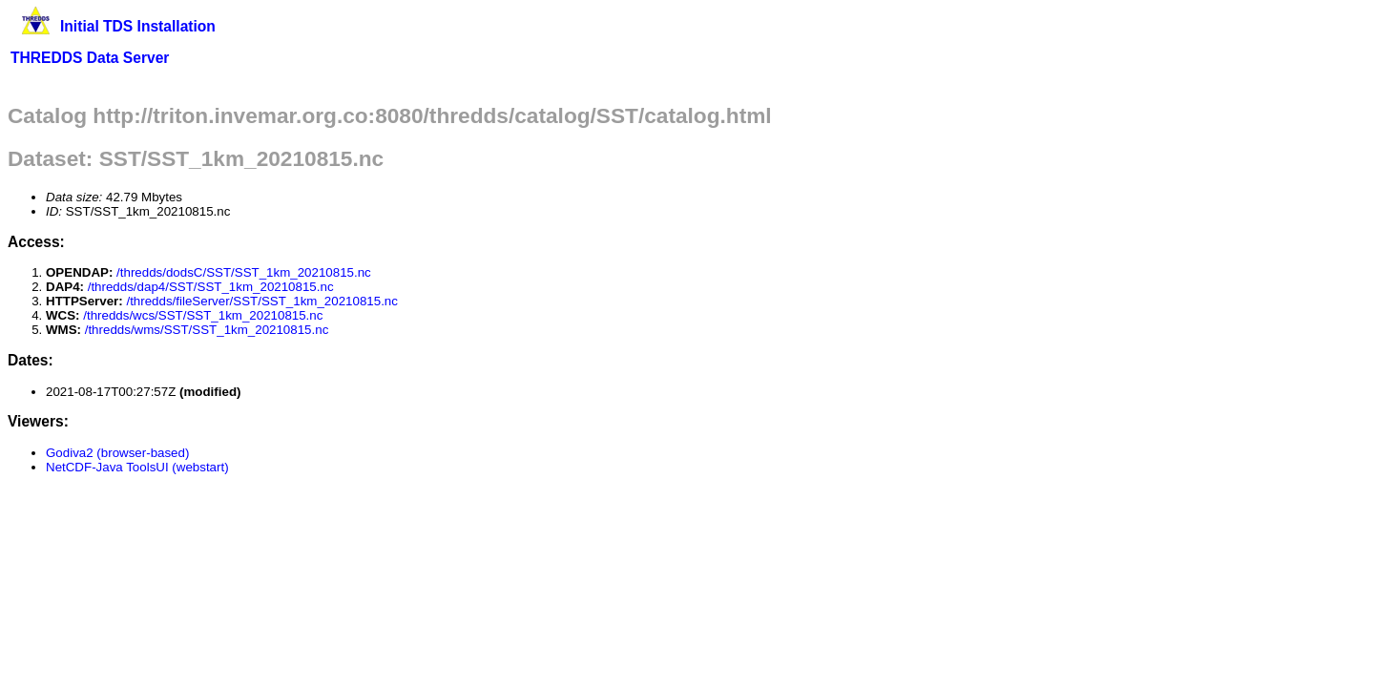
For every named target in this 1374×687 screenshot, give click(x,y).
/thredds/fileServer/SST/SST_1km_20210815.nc (262, 301)
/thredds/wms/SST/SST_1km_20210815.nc (207, 330)
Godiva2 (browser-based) (117, 453)
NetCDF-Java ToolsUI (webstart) (137, 467)
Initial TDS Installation (138, 26)
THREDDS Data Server (89, 58)
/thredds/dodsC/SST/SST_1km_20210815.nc (243, 272)
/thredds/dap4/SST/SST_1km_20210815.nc (211, 287)
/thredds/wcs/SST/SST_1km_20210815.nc (203, 315)
